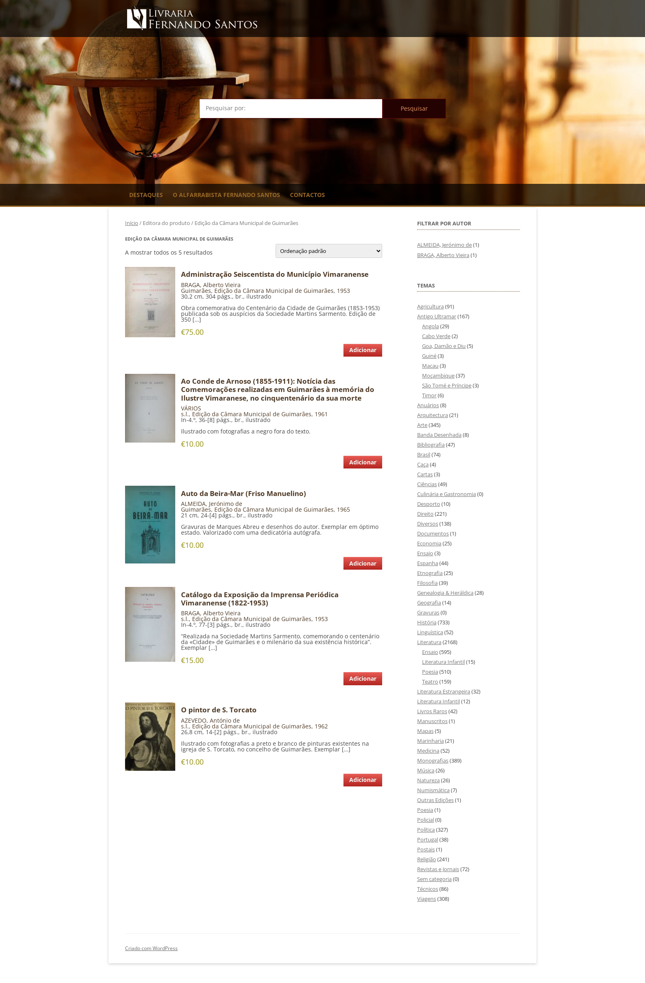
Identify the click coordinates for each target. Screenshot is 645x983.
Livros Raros (432, 711)
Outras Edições (435, 800)
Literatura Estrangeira (443, 691)
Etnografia (430, 573)
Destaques (146, 195)
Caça (423, 464)
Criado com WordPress (151, 948)
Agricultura (430, 306)
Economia (429, 543)
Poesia (430, 671)
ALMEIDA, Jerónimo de (211, 504)
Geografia (429, 602)
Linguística (430, 632)
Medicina (428, 750)
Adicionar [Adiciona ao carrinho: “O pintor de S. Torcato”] (362, 780)
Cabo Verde (436, 336)
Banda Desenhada (439, 434)
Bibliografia (431, 444)
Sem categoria (434, 879)
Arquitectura (432, 415)
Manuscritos (432, 721)
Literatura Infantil (443, 661)
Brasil (423, 454)
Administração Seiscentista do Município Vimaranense (275, 274)
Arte (422, 425)
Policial (425, 819)
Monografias (432, 760)
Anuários (428, 405)
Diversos (427, 523)
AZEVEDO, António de (210, 720)
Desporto (428, 504)
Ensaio (425, 553)
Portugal (427, 839)
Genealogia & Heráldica (445, 592)
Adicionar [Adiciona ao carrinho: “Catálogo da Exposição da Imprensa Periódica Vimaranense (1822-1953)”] (362, 678)
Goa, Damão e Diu (444, 346)
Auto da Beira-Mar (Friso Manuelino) (243, 493)
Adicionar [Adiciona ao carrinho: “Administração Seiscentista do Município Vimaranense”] (362, 350)
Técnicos (427, 889)
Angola (430, 326)
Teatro (430, 681)
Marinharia (430, 740)
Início (131, 223)
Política (426, 829)
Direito (425, 513)
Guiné (429, 355)
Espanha (427, 563)
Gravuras (428, 612)
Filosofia (427, 583)
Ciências (427, 484)
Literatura (429, 642)
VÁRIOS (191, 408)
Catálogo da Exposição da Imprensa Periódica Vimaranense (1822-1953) (260, 599)
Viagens (426, 898)
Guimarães (196, 290)
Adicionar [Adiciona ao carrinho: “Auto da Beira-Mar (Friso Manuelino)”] (362, 563)
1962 (321, 726)
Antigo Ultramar (436, 316)
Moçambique (438, 375)
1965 (343, 509)
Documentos (433, 533)
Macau (430, 365)
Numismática (433, 790)
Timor (429, 395)
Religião (426, 859)
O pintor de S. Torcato (219, 710)
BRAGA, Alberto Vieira (211, 285)
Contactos (307, 195)
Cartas (425, 474)
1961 (321, 414)
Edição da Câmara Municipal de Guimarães (274, 290)
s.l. (185, 414)
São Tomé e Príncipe (446, 385)
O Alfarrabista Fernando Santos (226, 195)
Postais (426, 849)
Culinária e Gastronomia (446, 494)
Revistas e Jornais (438, 869)
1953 (343, 290)
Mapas (425, 731)
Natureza (428, 780)
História (426, 622)
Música (425, 770)
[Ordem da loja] (329, 251)
